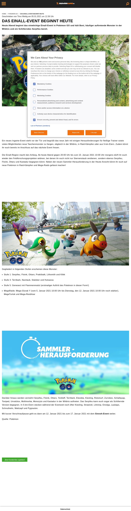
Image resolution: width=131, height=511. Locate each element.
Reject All (75, 132)
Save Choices (39, 132)
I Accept (94, 132)
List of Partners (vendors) (40, 126)
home (4, 14)
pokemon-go (13, 14)
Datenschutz (65, 509)
